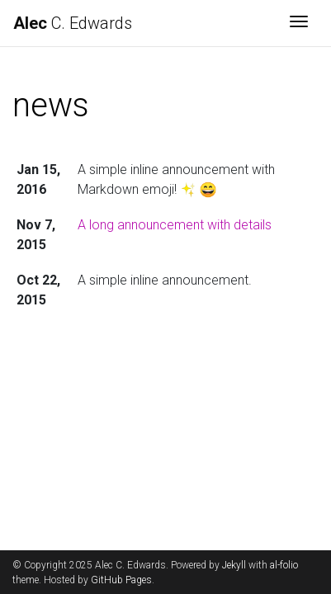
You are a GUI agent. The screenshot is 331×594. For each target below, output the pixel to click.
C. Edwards (72, 23)
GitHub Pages (121, 580)
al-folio (284, 565)
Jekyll (234, 565)
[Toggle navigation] (299, 23)
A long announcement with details (175, 225)
